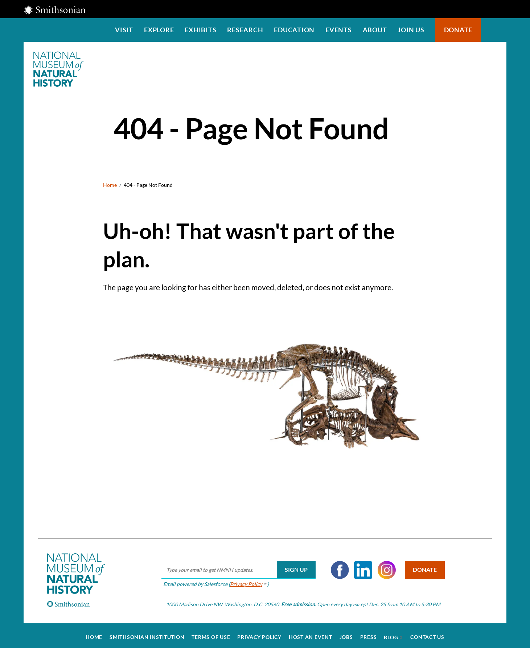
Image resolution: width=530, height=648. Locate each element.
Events (338, 30)
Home (110, 185)
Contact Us (427, 634)
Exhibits (200, 30)
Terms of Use (211, 634)
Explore (159, 30)
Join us (411, 30)
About (375, 30)
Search (494, 30)
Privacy (247, 581)
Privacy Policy (259, 634)
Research (245, 30)
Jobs (346, 634)
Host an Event (310, 634)
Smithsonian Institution (147, 634)
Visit (124, 30)
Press (368, 634)
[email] (237, 567)
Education (294, 30)
